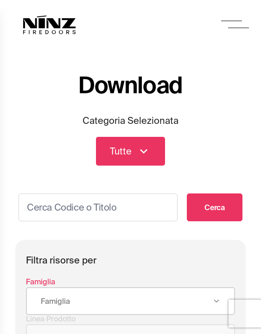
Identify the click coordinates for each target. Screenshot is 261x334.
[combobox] (131, 301)
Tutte (130, 151)
